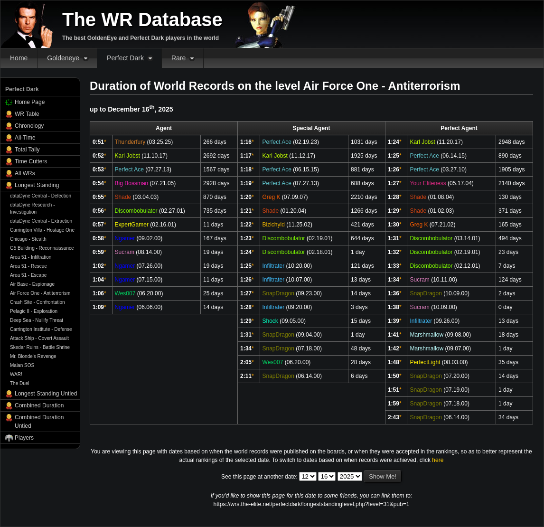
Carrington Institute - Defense (41, 329)
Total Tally (27, 149)
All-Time (25, 137)
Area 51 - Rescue (28, 266)
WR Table (27, 114)
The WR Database (142, 19)
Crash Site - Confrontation (37, 302)
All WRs (25, 173)
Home (19, 58)
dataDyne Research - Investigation (32, 208)
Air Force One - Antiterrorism (40, 293)
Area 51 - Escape (28, 275)
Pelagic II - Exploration (33, 311)
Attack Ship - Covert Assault (39, 338)
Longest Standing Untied (46, 393)
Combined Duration (39, 405)
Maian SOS (22, 365)
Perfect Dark (125, 58)
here (437, 460)
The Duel (19, 383)
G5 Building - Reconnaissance (42, 248)
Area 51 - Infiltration (30, 257)
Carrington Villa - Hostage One (42, 230)
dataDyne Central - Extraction (41, 221)
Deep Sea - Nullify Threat (36, 320)
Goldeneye (63, 58)
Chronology (29, 125)
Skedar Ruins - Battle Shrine (40, 347)
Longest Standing (37, 185)
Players (24, 437)
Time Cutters (31, 161)
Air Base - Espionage (32, 284)
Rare (178, 58)
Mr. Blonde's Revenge (33, 356)
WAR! (16, 374)
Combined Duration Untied (39, 421)
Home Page (30, 102)
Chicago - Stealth (28, 239)
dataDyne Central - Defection (40, 195)
